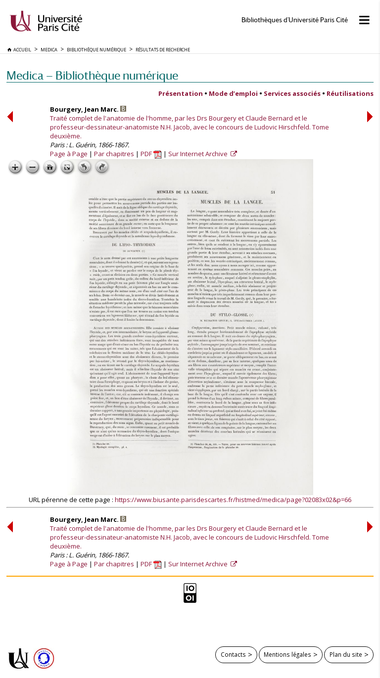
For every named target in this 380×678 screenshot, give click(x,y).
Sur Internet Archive (198, 153)
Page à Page (69, 153)
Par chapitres (114, 153)
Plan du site (346, 654)
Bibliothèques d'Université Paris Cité (294, 20)
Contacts (233, 654)
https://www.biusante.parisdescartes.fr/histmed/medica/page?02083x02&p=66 (233, 499)
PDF (151, 153)
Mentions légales (287, 654)
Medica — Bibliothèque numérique (92, 75)
